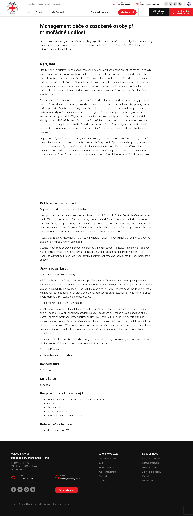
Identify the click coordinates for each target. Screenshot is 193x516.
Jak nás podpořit (106, 467)
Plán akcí (102, 476)
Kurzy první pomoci (151, 458)
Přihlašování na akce (159, 12)
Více (127, 12)
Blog (100, 463)
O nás (39, 12)
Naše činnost (57, 12)
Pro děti (145, 476)
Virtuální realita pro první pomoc (181, 12)
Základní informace (107, 458)
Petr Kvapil (73, 504)
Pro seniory (147, 480)
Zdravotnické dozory (151, 472)
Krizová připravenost (151, 463)
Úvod (30, 12)
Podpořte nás (66, 490)
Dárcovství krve (149, 467)
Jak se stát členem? (107, 472)
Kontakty (102, 480)
